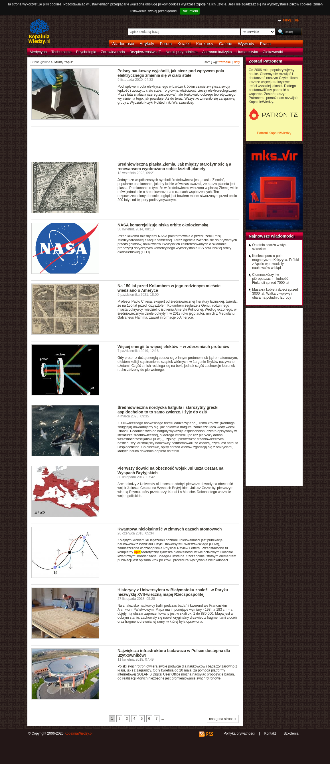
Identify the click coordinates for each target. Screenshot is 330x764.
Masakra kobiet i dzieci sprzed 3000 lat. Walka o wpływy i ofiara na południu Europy (275, 293)
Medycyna (38, 52)
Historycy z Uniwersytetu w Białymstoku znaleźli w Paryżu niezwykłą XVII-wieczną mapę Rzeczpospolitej (173, 592)
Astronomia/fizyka (217, 52)
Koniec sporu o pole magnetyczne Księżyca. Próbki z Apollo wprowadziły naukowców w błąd (275, 262)
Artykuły (146, 43)
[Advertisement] (135, 142)
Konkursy (204, 43)
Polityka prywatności (239, 733)
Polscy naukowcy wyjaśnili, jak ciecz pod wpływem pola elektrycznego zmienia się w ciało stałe (171, 73)
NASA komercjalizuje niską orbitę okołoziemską (163, 225)
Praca (265, 43)
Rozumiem (190, 11)
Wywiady (246, 43)
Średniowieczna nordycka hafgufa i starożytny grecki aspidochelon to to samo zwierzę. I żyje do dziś (168, 409)
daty (237, 62)
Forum (166, 43)
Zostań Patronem (265, 61)
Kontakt (270, 733)
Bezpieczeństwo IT (145, 52)
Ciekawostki (273, 52)
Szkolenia (291, 733)
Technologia (61, 52)
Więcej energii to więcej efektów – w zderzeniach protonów (173, 346)
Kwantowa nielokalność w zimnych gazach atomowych (170, 529)
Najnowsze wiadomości (272, 236)
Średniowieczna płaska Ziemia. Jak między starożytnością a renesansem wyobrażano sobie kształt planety (174, 166)
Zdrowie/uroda (113, 52)
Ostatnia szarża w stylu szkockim (269, 247)
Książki (184, 43)
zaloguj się (291, 20)
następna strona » (222, 719)
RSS (209, 734)
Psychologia (86, 52)
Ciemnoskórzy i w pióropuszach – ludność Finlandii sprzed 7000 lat (270, 279)
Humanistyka (247, 52)
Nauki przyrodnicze (182, 52)
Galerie (225, 43)
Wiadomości (123, 43)
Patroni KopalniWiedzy (274, 133)
